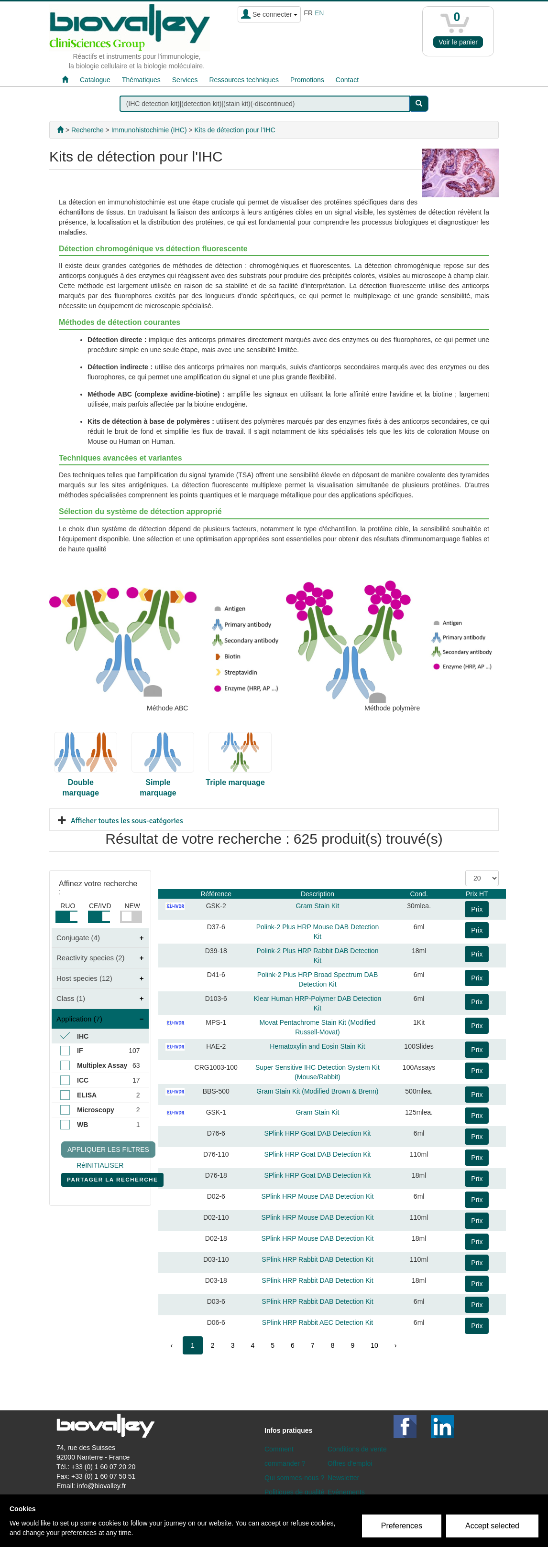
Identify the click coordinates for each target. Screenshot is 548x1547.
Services (185, 80)
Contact (347, 80)
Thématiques (141, 80)
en (319, 13)
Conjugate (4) (78, 938)
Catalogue (95, 80)
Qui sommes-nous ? (294, 1478)
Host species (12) (84, 978)
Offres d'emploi (350, 1463)
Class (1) (70, 998)
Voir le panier (458, 42)
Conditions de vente (357, 1449)
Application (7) (79, 1019)
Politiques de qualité (294, 1492)
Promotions (307, 80)
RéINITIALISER (100, 1165)
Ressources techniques (244, 80)
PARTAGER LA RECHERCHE (112, 1181)
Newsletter (343, 1478)
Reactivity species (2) (90, 958)
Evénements (346, 1492)
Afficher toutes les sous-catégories (127, 821)
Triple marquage (235, 782)
